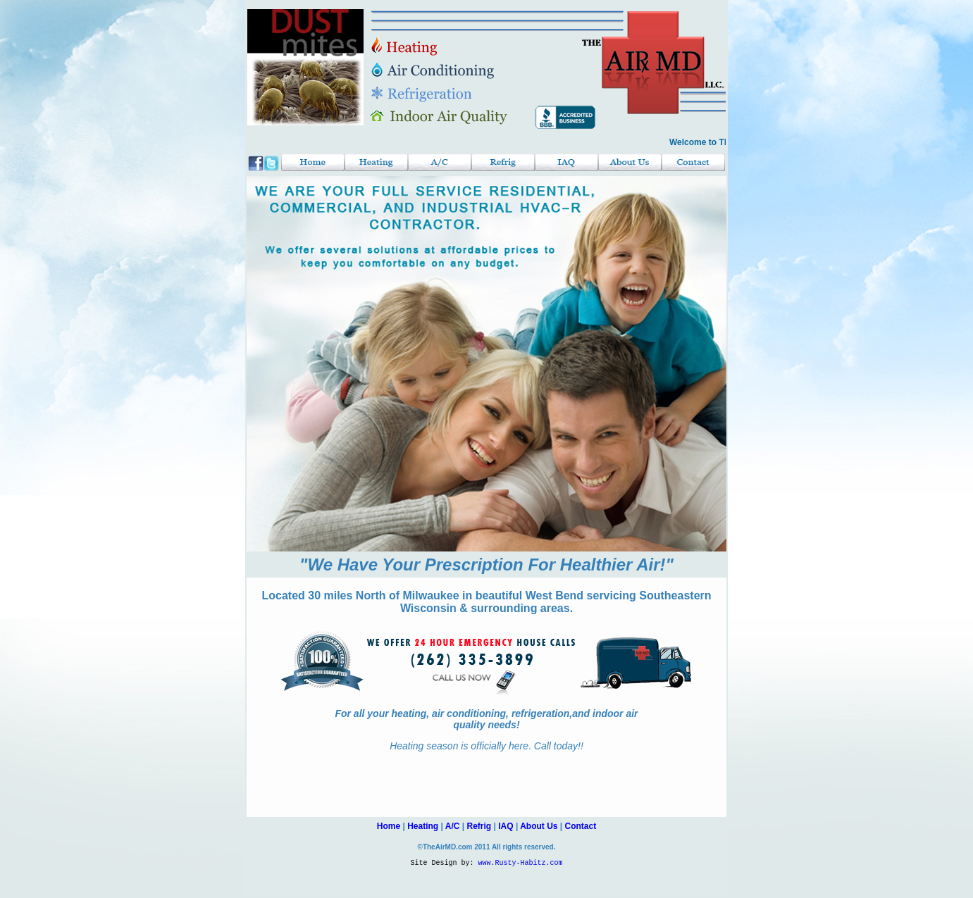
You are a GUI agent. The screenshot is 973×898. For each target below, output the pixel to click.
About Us (538, 826)
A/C (452, 826)
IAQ (505, 826)
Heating (422, 826)
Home (388, 826)
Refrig (479, 826)
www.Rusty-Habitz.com (520, 864)
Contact (581, 826)
